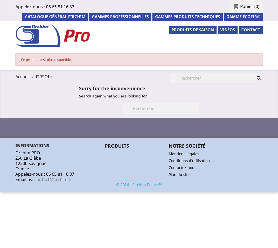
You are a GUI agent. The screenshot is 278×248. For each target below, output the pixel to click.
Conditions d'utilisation (189, 160)
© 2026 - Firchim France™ (139, 184)
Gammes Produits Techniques (187, 16)
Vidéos (227, 29)
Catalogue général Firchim (55, 16)
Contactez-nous (182, 167)
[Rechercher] (160, 108)
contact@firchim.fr (53, 179)
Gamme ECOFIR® (243, 16)
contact (250, 29)
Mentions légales (184, 153)
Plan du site (179, 174)
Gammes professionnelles (120, 16)
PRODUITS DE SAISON (193, 29)
